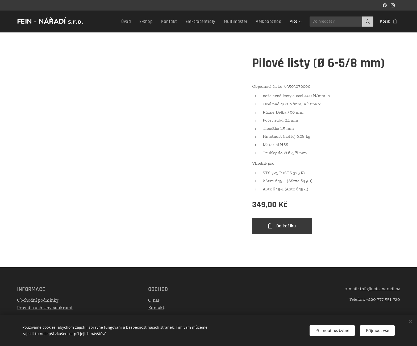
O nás (154, 300)
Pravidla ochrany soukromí (45, 307)
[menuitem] (112, 21)
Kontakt (156, 307)
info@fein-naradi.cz (380, 288)
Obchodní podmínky (38, 300)
